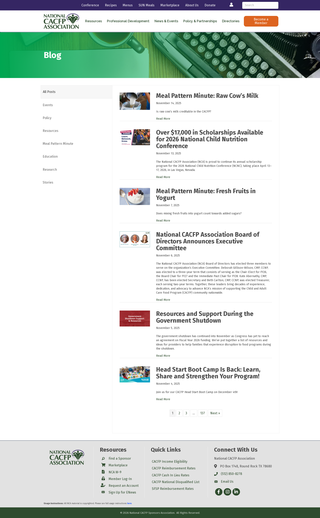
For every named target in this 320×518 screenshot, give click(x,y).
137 (202, 413)
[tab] (76, 91)
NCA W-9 (115, 472)
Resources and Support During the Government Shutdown (204, 317)
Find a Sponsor (120, 458)
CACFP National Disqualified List (175, 482)
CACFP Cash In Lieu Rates (170, 475)
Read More (163, 118)
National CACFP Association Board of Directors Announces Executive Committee (207, 241)
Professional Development (128, 21)
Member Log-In (120, 479)
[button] (261, 21)
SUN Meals (146, 5)
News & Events (166, 21)
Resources (93, 21)
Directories (230, 21)
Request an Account (124, 486)
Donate (210, 5)
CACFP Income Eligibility (169, 461)
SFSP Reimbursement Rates (173, 489)
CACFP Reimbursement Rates (174, 468)
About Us (192, 5)
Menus (128, 5)
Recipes (111, 5)
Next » (215, 413)
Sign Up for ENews (122, 492)
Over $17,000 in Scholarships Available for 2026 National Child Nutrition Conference (209, 139)
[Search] (260, 5)
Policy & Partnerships (200, 21)
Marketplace (169, 5)
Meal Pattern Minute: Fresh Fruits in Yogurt (206, 194)
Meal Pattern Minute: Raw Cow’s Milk (207, 95)
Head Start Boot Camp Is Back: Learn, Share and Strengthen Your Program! (208, 373)
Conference (90, 5)
